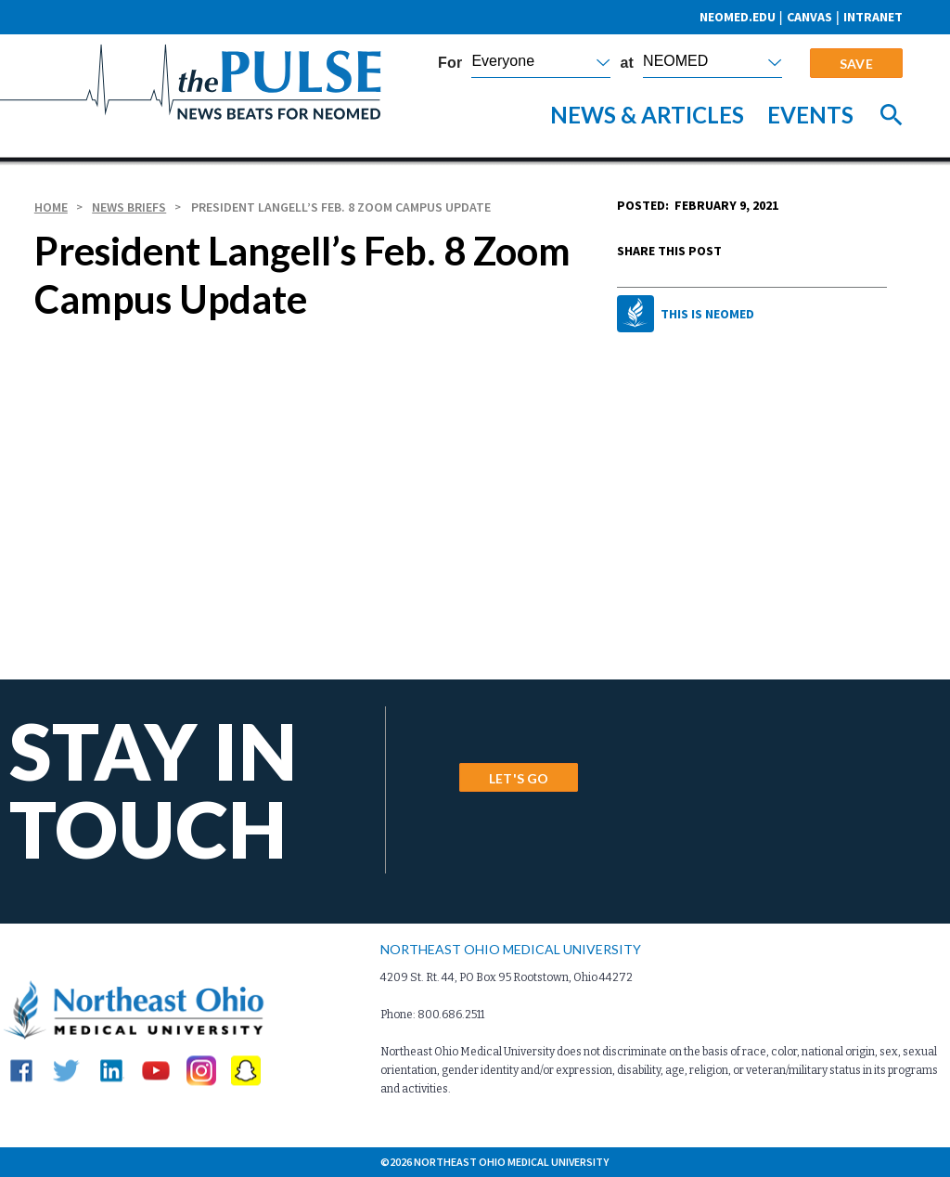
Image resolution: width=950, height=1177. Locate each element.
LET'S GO (518, 778)
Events (810, 114)
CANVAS (809, 16)
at (627, 63)
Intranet (873, 16)
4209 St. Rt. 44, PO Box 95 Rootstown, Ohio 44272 (506, 977)
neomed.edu (738, 16)
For (450, 63)
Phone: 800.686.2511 (432, 1014)
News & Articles (647, 114)
